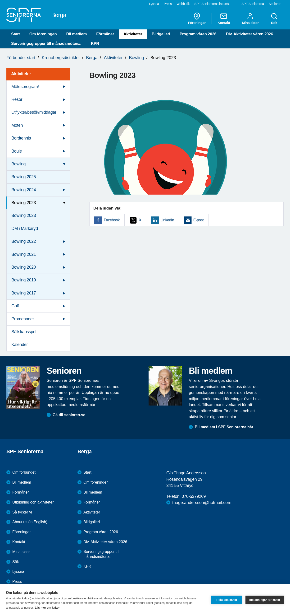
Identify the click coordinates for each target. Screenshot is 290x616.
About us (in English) (29, 522)
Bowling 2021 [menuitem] (23, 254)
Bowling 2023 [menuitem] (23, 202)
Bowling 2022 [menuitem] (23, 241)
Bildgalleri (161, 34)
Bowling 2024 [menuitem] (23, 189)
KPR (95, 43)
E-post (198, 220)
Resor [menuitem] (16, 99)
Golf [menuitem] (15, 305)
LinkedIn (167, 220)
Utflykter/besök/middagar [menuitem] (33, 112)
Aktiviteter (132, 34)
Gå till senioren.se (69, 415)
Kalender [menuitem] (19, 344)
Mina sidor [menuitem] (250, 18)
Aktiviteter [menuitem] (21, 73)
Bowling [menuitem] (18, 164)
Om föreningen (43, 34)
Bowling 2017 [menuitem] (23, 293)
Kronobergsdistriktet (61, 58)
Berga (91, 58)
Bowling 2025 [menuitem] (23, 176)
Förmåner (105, 34)
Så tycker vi (22, 512)
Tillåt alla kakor (226, 600)
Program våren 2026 (198, 34)
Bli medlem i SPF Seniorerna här (224, 427)
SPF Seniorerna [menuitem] (252, 4)
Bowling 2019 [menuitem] (23, 280)
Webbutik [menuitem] (183, 4)
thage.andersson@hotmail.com (201, 502)
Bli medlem (76, 34)
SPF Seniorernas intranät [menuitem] (212, 4)
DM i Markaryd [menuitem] (24, 228)
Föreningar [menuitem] (197, 18)
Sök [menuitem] (274, 18)
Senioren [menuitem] (275, 4)
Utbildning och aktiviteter (33, 502)
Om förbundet (24, 472)
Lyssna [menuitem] (154, 4)
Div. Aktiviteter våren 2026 (249, 34)
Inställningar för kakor (264, 600)
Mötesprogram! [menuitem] (25, 86)
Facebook (112, 220)
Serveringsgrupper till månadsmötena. (46, 43)
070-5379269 (193, 496)
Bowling (136, 58)
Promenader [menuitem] (22, 319)
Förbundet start (20, 58)
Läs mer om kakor (47, 607)
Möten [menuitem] (17, 125)
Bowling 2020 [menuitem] (23, 267)
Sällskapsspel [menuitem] (23, 331)
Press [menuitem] (168, 4)
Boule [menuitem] (16, 151)
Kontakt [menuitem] (224, 18)
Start (15, 34)
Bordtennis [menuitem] (21, 138)
